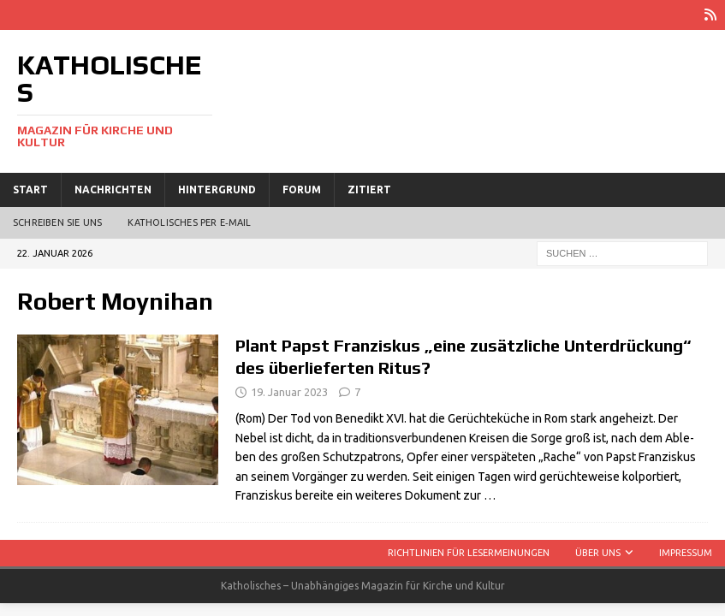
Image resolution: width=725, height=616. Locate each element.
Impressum (685, 553)
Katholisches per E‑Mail (189, 222)
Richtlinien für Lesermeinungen (469, 553)
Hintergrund (217, 189)
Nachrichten (113, 189)
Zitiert (369, 189)
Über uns (598, 553)
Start (30, 189)
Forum (301, 189)
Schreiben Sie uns (57, 222)
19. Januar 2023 (289, 392)
